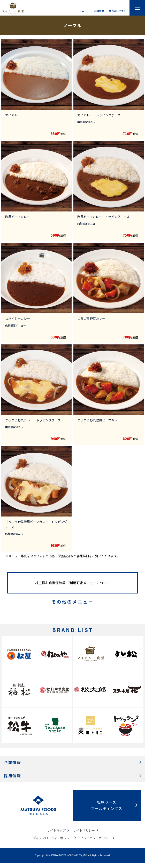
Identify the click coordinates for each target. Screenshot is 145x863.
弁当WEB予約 (117, 10)
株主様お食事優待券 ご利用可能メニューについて (72, 582)
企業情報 (12, 762)
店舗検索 (99, 10)
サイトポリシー (84, 830)
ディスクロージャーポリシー (53, 838)
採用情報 (12, 775)
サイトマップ (56, 830)
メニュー (84, 10)
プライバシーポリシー (95, 838)
